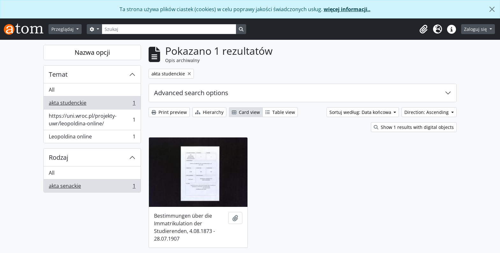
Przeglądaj (63, 29)
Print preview (169, 112)
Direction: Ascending (427, 112)
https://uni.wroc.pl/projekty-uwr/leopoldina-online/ (92, 119)
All (52, 89)
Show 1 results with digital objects (414, 127)
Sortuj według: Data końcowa (361, 112)
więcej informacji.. (347, 9)
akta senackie (92, 187)
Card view (246, 112)
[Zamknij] (492, 9)
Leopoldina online (92, 138)
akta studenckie (92, 104)
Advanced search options (191, 92)
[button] (423, 29)
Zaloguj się (476, 29)
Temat (58, 74)
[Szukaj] (169, 29)
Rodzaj (58, 157)
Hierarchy (209, 112)
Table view (280, 112)
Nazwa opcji (92, 52)
